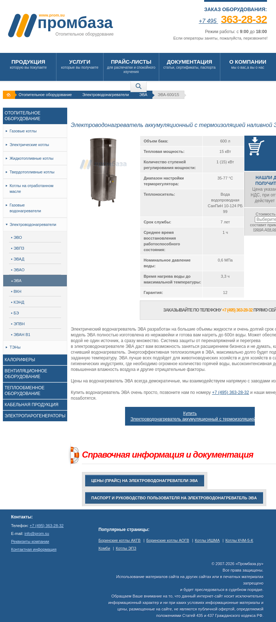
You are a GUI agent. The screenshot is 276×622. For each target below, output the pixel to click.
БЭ (15, 313)
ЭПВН (18, 324)
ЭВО (16, 237)
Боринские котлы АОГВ (167, 540)
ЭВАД (17, 259)
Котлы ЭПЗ (126, 548)
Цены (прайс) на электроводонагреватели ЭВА (144, 480)
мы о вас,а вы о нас (248, 63)
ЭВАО (18, 270)
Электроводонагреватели (105, 94)
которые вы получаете (80, 63)
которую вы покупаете (28, 63)
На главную (10, 95)
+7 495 (233, 21)
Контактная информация (33, 549)
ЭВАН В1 (21, 334)
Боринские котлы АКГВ (119, 540)
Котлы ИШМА (207, 540)
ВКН (16, 291)
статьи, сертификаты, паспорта (189, 63)
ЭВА (143, 94)
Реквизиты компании (30, 541)
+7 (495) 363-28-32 (230, 392)
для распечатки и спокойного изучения (131, 66)
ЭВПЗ (17, 248)
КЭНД (17, 302)
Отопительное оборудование (45, 94)
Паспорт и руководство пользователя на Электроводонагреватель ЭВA (174, 498)
